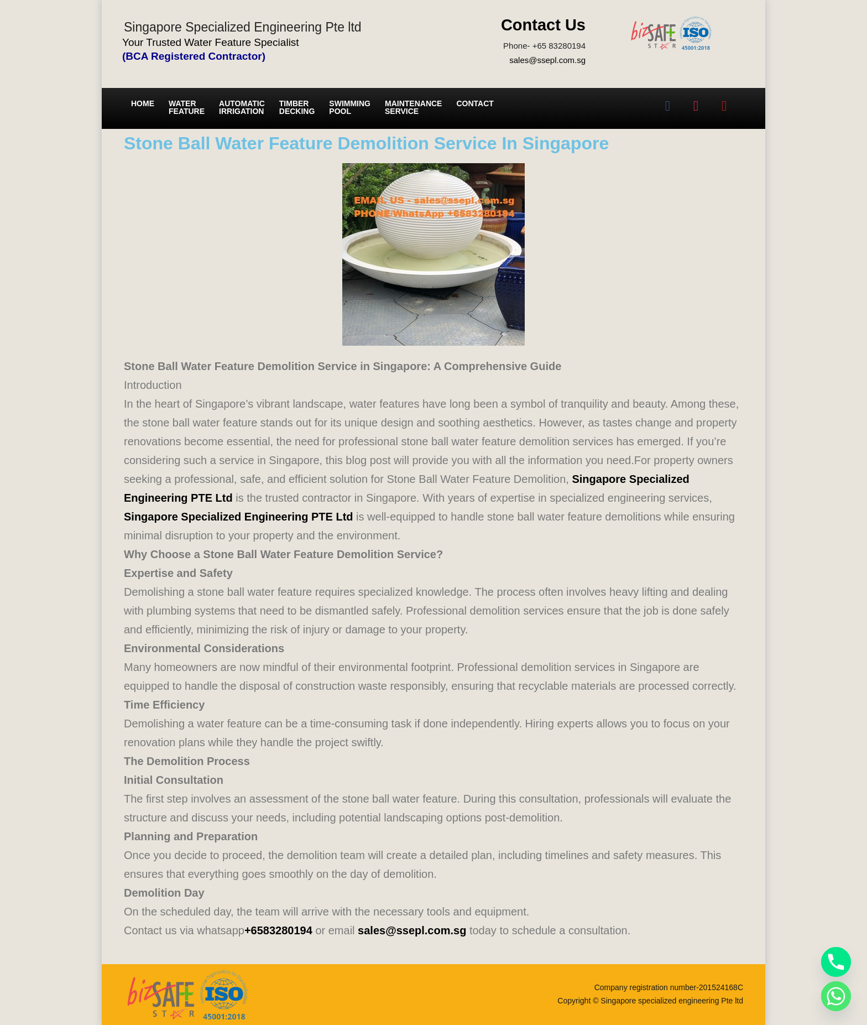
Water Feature (187, 107)
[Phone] (836, 962)
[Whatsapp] (836, 996)
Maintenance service (413, 107)
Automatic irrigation (242, 107)
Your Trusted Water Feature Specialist (210, 42)
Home (142, 103)
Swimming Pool (349, 107)
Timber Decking (297, 107)
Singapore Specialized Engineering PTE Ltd (238, 517)
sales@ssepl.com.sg (547, 60)
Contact (474, 103)
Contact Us (543, 25)
